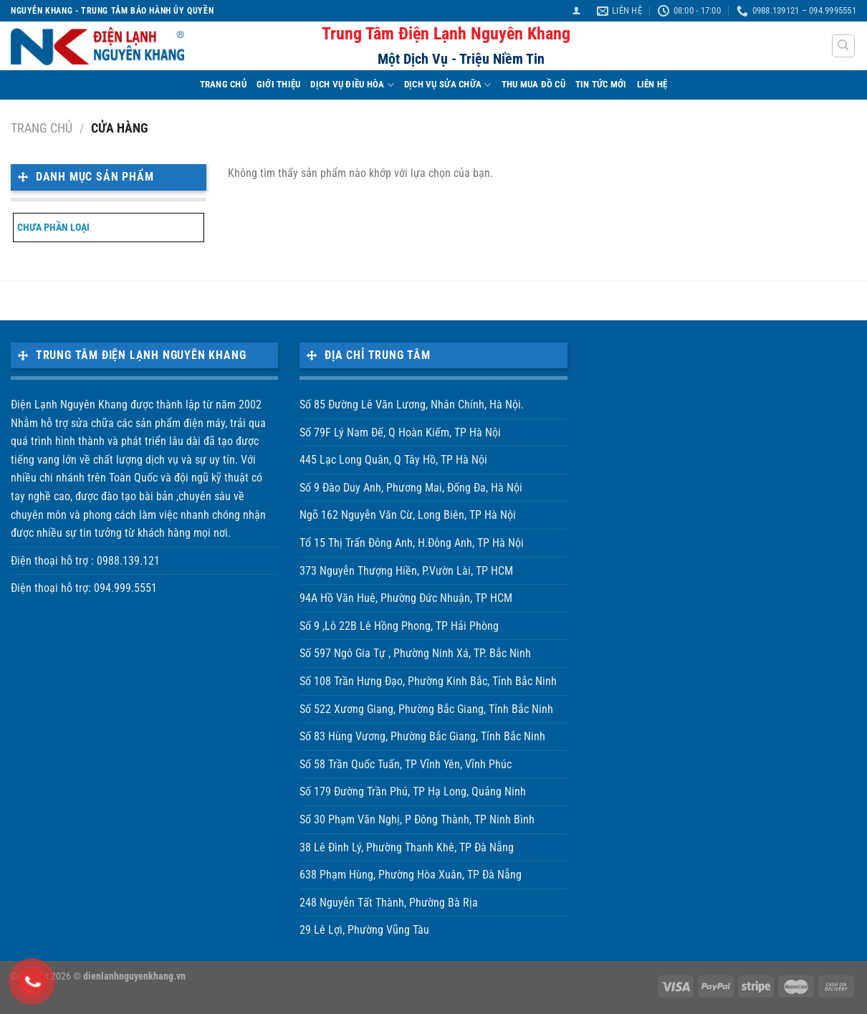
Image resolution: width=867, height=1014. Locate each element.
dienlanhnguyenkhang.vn (134, 976)
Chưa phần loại (53, 227)
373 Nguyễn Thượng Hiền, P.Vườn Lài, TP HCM (406, 571)
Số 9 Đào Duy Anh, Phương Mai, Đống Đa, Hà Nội (411, 487)
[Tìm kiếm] (844, 45)
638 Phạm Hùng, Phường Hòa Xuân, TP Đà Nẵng (411, 874)
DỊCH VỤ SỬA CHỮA (448, 85)
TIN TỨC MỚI (601, 84)
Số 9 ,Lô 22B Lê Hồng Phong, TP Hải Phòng (399, 626)
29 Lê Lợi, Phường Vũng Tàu (364, 930)
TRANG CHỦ (223, 84)
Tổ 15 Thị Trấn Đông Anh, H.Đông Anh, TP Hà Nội (412, 543)
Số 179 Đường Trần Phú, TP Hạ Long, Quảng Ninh (413, 791)
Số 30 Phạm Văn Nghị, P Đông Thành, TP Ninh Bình (417, 819)
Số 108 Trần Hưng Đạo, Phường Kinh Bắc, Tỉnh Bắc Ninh (428, 681)
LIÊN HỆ (652, 84)
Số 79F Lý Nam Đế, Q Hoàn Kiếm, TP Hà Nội (400, 432)
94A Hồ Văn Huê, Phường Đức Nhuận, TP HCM (406, 598)
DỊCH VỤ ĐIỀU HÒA (352, 85)
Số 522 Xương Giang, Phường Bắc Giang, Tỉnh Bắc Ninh (426, 709)
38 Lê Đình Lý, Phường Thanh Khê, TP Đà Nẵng (407, 847)
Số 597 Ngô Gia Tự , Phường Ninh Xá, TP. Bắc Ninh (415, 653)
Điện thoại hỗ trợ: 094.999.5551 (84, 588)
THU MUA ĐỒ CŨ (533, 84)
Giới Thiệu (279, 84)
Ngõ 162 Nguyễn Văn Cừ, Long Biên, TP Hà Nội (408, 515)
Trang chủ (41, 127)
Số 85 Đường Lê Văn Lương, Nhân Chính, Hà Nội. (412, 404)
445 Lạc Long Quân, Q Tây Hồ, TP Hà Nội (393, 460)
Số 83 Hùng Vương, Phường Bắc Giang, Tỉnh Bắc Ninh (422, 736)
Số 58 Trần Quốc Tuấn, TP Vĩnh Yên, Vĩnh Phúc (406, 764)
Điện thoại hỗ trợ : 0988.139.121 (85, 561)
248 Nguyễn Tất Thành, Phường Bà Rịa (389, 902)
